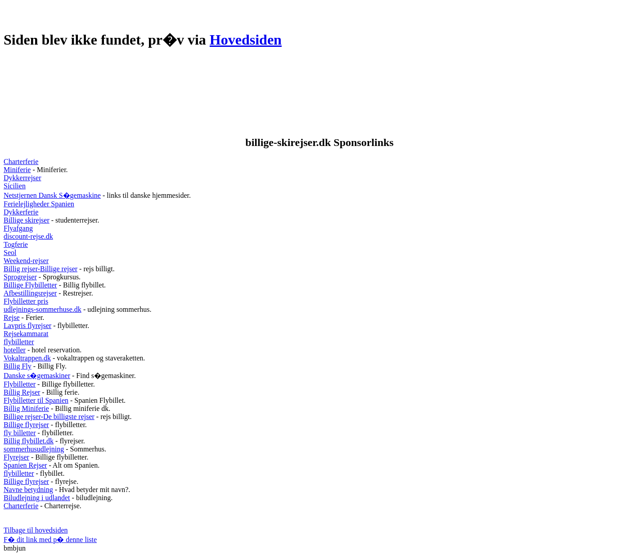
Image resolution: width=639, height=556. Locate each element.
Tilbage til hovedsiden (36, 530)
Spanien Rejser (25, 465)
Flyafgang (18, 228)
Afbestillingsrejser (30, 293)
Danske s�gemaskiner (37, 375)
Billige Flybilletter (30, 285)
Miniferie (17, 169)
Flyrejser (16, 457)
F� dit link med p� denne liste (50, 539)
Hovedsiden (246, 40)
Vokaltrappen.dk (27, 358)
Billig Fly (18, 366)
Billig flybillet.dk (29, 441)
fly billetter (20, 433)
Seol (10, 252)
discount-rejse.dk (28, 236)
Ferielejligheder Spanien (39, 204)
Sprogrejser (20, 277)
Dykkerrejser (22, 178)
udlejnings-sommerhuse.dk (42, 309)
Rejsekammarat (26, 333)
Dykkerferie (21, 212)
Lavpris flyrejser (27, 325)
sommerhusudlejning (34, 449)
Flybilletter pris (26, 301)
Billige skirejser (27, 220)
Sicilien (15, 186)
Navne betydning (28, 489)
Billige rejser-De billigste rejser (49, 416)
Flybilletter (20, 384)
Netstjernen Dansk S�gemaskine (52, 195)
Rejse (12, 317)
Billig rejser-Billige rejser (40, 269)
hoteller (15, 350)
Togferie (16, 244)
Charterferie (21, 161)
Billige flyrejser (26, 424)
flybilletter (19, 342)
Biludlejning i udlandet (37, 497)
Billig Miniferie (26, 408)
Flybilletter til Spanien (36, 400)
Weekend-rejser (26, 260)
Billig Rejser (22, 392)
